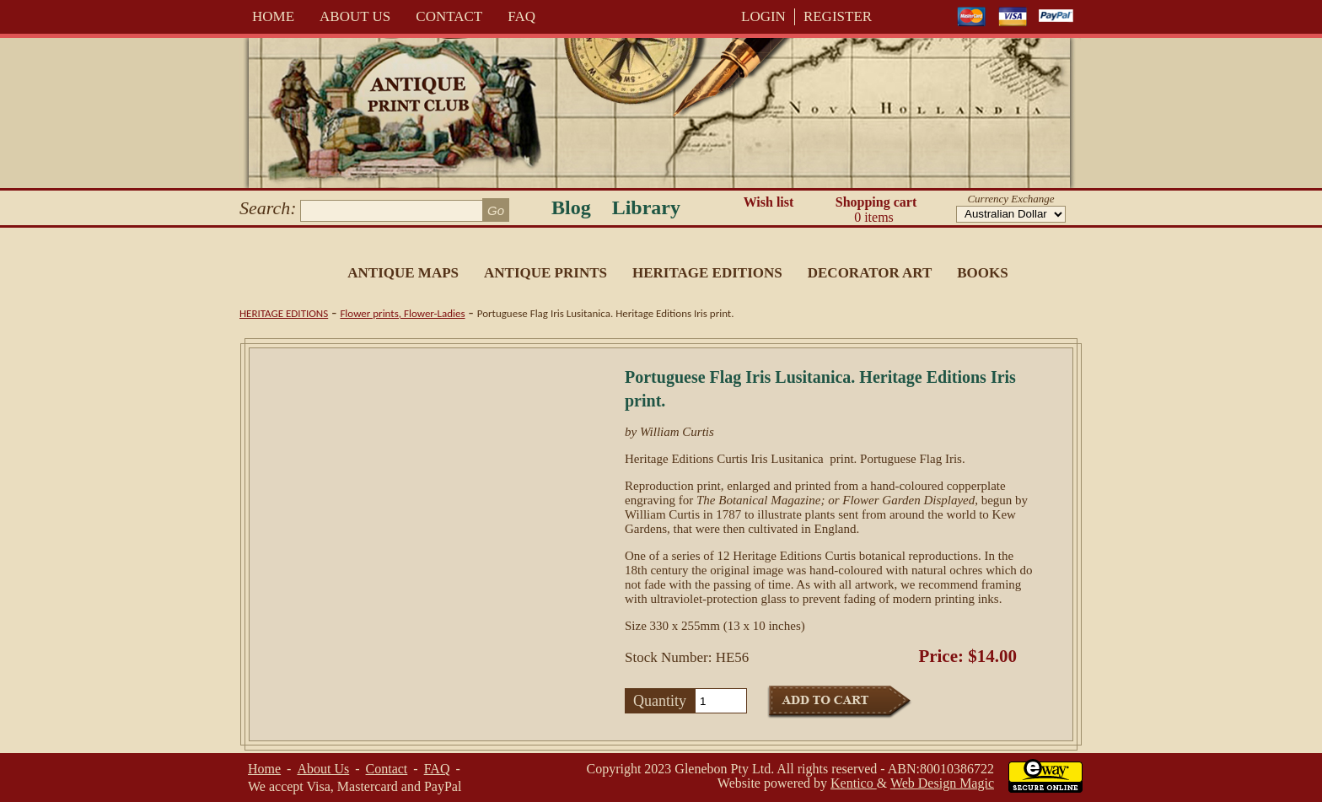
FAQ (521, 16)
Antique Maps (403, 273)
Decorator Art (870, 273)
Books (982, 273)
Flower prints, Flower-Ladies (402, 313)
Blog (571, 207)
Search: (268, 207)
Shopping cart (876, 210)
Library (646, 207)
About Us (355, 16)
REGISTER (837, 16)
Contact (449, 16)
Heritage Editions (707, 273)
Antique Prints (545, 273)
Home (273, 16)
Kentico (853, 783)
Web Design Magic (942, 783)
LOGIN (763, 16)
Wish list (769, 202)
